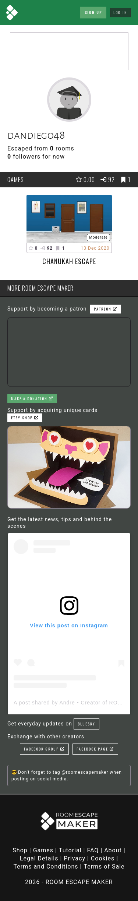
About (113, 850)
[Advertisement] (69, 51)
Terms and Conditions (45, 866)
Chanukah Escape (69, 261)
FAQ (93, 850)
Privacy (74, 858)
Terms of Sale (104, 866)
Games (43, 850)
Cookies (102, 858)
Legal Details (39, 858)
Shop (20, 850)
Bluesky (86, 724)
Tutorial (70, 850)
